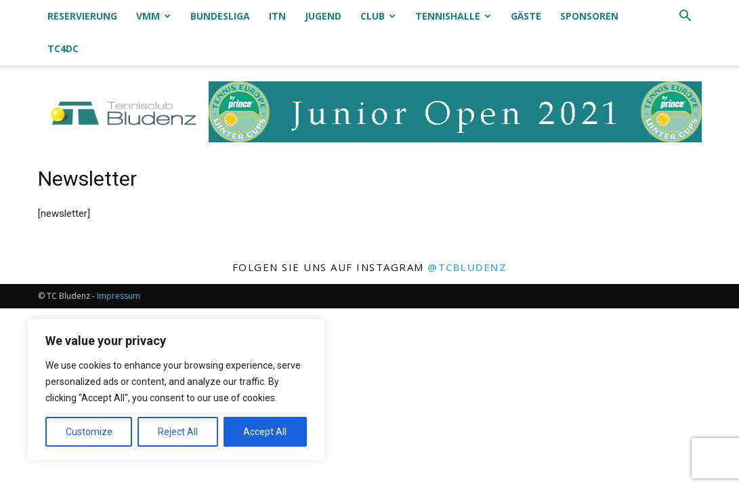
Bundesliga (220, 15)
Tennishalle (453, 15)
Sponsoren (589, 15)
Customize (89, 431)
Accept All (265, 431)
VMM (153, 15)
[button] (685, 17)
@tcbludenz (467, 234)
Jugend (323, 15)
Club (378, 15)
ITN (277, 15)
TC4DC (63, 48)
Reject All (178, 431)
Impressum (118, 263)
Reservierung (82, 15)
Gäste (526, 15)
